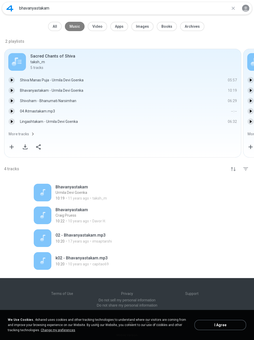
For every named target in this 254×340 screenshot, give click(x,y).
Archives (192, 26)
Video (97, 26)
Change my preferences (58, 330)
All (55, 26)
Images (142, 26)
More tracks (19, 134)
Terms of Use (62, 294)
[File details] (86, 192)
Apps (119, 26)
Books (166, 26)
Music (75, 26)
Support (191, 294)
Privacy (127, 294)
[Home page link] (10, 8)
